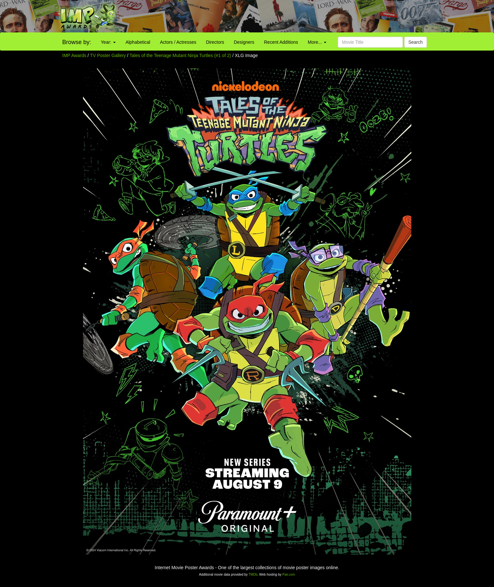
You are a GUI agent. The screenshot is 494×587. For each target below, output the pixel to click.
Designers (244, 42)
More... (317, 42)
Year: (108, 42)
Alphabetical (137, 42)
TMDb (253, 574)
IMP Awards (74, 55)
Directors (215, 42)
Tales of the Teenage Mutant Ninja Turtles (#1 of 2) (180, 55)
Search (415, 42)
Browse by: (76, 42)
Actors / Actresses (178, 42)
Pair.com (288, 574)
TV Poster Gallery (108, 55)
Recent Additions (281, 42)
